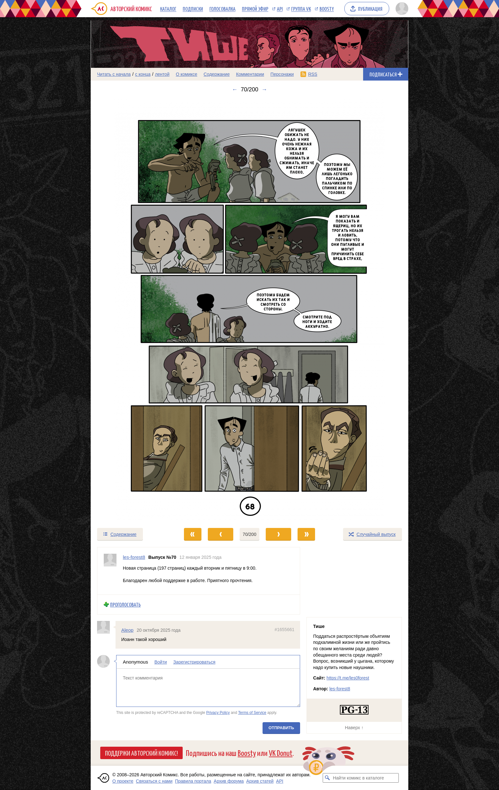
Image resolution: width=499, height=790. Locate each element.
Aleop (127, 629)
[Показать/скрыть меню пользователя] (400, 8)
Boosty (327, 8)
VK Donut (280, 753)
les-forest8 (339, 688)
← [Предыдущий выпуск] (234, 89)
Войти (160, 662)
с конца (143, 74)
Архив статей (260, 781)
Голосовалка (222, 8)
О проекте (122, 781)
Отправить (281, 727)
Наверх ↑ (354, 727)
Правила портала (193, 781)
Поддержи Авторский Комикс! (141, 753)
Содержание (217, 74)
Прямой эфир (255, 8)
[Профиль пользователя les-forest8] (110, 571)
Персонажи (282, 74)
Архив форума (229, 781)
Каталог (168, 8)
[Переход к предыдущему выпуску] (130, 310)
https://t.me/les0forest (348, 677)
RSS (312, 74)
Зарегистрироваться (194, 662)
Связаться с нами (154, 781)
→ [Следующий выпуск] (264, 89)
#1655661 (284, 629)
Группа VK (301, 8)
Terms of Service (252, 712)
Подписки (193, 8)
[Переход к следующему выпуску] (249, 310)
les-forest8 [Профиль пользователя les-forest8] (134, 557)
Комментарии (250, 74)
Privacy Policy (218, 712)
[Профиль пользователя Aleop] (106, 627)
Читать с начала (114, 74)
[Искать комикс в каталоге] (327, 777)
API (280, 8)
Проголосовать (125, 604)
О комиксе (186, 74)
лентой (162, 74)
